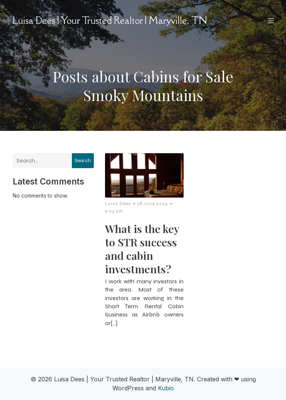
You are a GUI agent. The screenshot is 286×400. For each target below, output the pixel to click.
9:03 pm (114, 211)
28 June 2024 (152, 203)
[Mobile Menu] (270, 20)
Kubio (166, 388)
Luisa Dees (118, 203)
